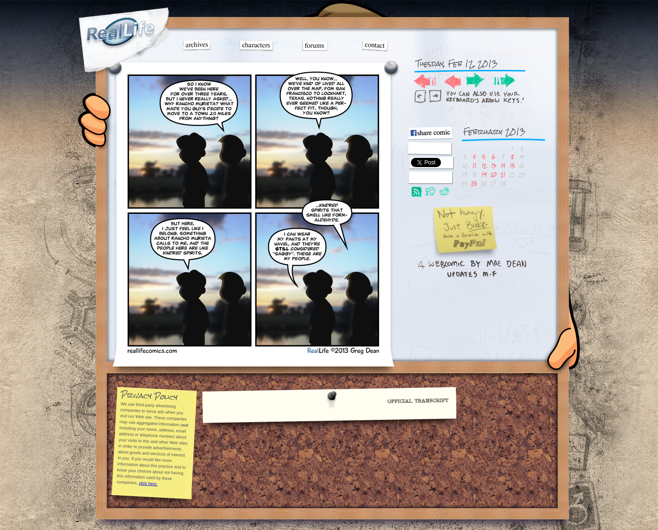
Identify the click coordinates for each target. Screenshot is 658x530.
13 (493, 165)
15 (512, 165)
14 (503, 165)
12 (484, 165)
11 (474, 165)
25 (474, 183)
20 (493, 174)
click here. (147, 483)
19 (483, 174)
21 (503, 174)
